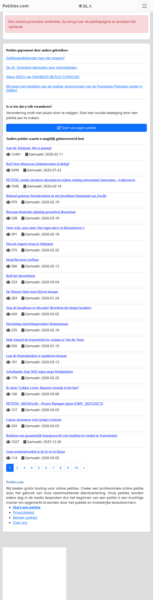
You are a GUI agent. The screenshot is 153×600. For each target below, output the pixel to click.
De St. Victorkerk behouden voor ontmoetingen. (42, 67)
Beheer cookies (25, 517)
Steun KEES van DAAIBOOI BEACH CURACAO (42, 77)
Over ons (20, 522)
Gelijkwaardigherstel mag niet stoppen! (35, 58)
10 (76, 467)
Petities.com (16, 6)
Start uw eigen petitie (76, 127)
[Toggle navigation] (144, 6)
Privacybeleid (23, 512)
